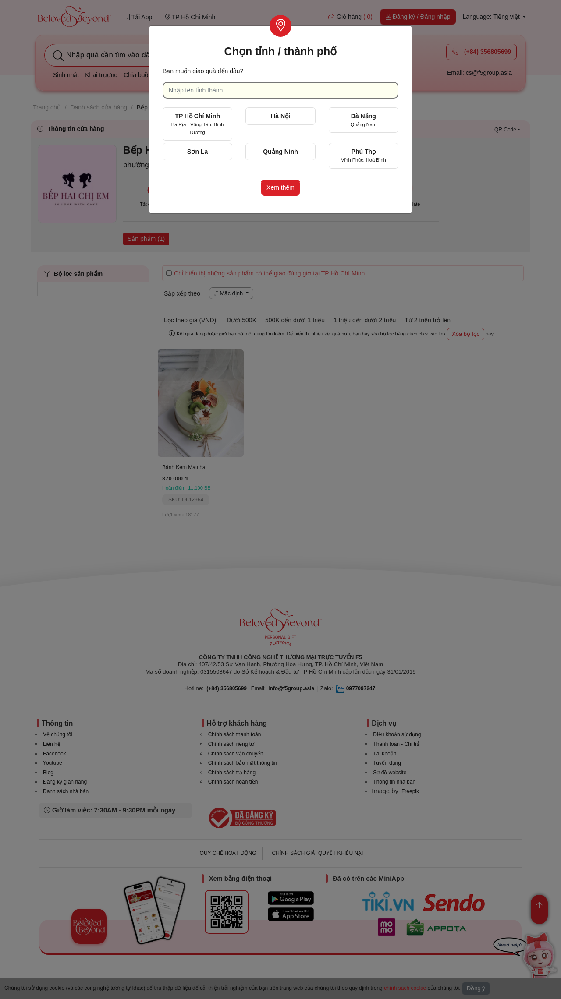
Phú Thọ (363, 155)
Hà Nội (280, 116)
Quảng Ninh (280, 151)
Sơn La (197, 151)
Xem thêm (280, 187)
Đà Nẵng (363, 120)
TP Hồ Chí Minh (197, 124)
